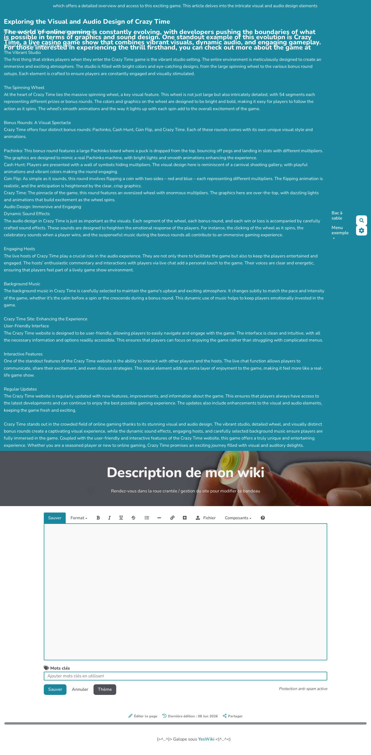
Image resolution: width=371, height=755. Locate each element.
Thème (105, 689)
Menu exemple (340, 232)
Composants (238, 518)
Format (79, 518)
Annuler (80, 689)
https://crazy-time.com (30, 6)
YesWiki (206, 739)
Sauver (54, 518)
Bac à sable (337, 215)
